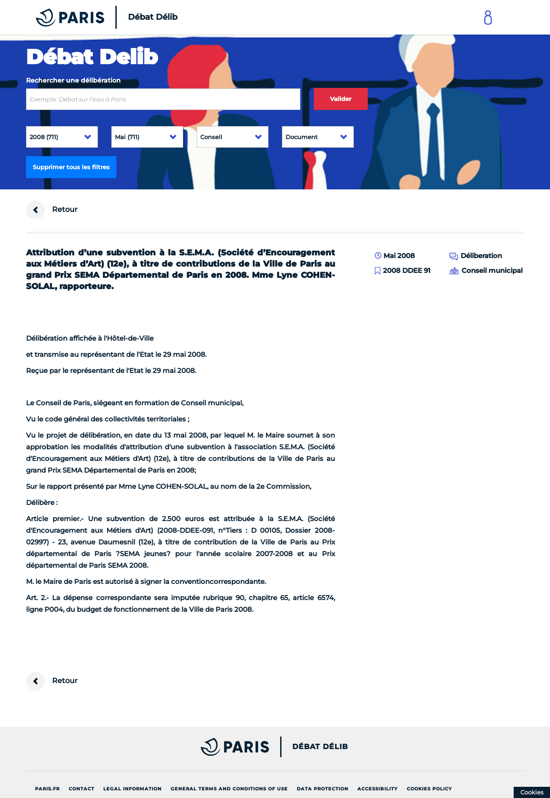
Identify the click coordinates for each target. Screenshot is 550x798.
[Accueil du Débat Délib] (94, 17)
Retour (52, 210)
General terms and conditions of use (229, 789)
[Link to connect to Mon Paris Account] (488, 17)
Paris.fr (47, 789)
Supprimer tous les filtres (71, 167)
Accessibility (377, 789)
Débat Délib (320, 747)
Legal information (132, 789)
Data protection (322, 789)
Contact (81, 789)
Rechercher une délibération (73, 80)
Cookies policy (429, 789)
